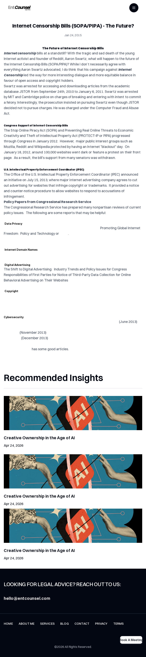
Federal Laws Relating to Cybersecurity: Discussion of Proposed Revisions (61, 332)
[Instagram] (38, 638)
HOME (8, 628)
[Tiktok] (27, 638)
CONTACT (82, 628)
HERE (64, 244)
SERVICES (47, 628)
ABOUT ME (27, 628)
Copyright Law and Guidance (46, 317)
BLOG (64, 628)
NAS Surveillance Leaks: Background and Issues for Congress (51, 238)
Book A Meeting (131, 640)
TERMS (118, 628)
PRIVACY (101, 628)
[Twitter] (6, 638)
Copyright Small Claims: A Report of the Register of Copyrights (52, 306)
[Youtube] (16, 638)
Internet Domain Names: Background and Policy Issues (46, 264)
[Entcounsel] (19, 8)
